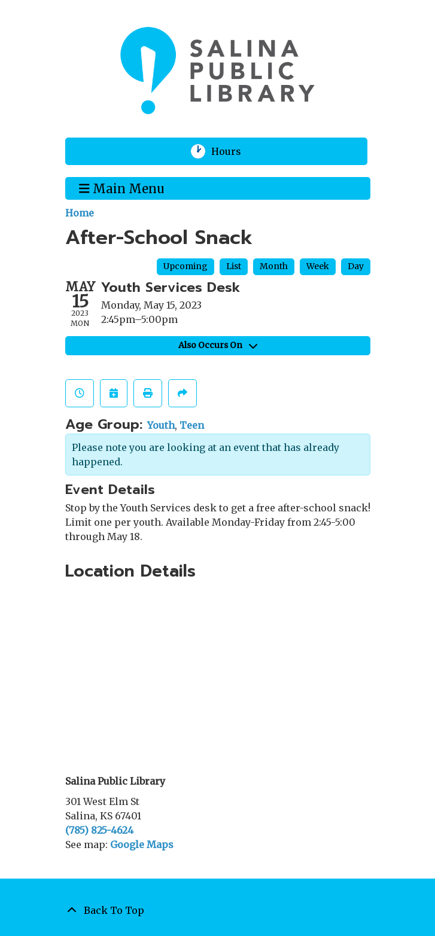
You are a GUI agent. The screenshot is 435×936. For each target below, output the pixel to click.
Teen (192, 425)
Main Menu (122, 188)
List (233, 266)
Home (79, 213)
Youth (161, 425)
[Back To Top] (217, 910)
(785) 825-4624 (99, 830)
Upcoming (185, 266)
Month (274, 266)
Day (356, 266)
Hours (233, 151)
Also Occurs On (217, 345)
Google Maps (142, 844)
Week (317, 266)
